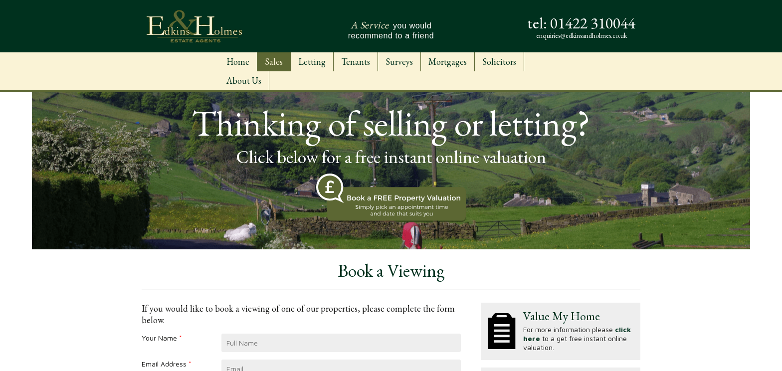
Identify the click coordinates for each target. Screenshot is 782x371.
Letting (312, 61)
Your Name (162, 338)
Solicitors (499, 61)
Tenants (355, 61)
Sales (274, 61)
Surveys (399, 61)
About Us (243, 80)
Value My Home (561, 316)
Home (237, 61)
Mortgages (447, 61)
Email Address (167, 364)
